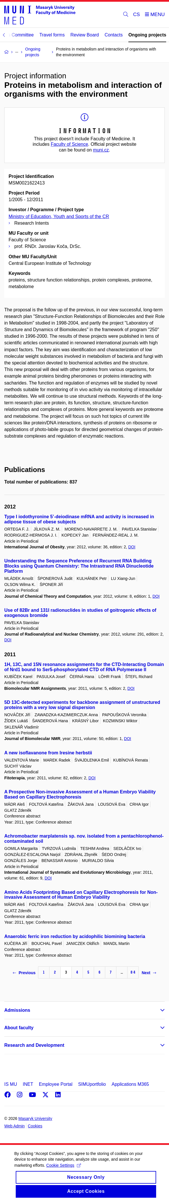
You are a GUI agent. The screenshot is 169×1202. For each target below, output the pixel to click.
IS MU (10, 1084)
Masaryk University (35, 1118)
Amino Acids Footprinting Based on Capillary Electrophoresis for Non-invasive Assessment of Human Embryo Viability (81, 895)
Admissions (17, 1010)
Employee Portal (55, 1084)
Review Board (84, 34)
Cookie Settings (63, 1171)
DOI (131, 547)
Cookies (35, 1126)
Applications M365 (130, 1084)
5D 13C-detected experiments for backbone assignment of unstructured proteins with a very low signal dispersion (82, 705)
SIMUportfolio (92, 1084)
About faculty (18, 1027)
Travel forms (52, 34)
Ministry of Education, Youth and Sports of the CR (59, 216)
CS (136, 14)
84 (133, 972)
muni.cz (101, 149)
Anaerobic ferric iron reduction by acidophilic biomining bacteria (74, 936)
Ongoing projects (147, 34)
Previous (24, 972)
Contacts (114, 34)
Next (149, 972)
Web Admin (14, 1126)
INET (28, 1084)
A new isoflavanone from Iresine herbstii (48, 752)
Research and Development (34, 1045)
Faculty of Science (69, 144)
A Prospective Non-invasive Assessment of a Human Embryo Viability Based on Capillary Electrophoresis (80, 794)
